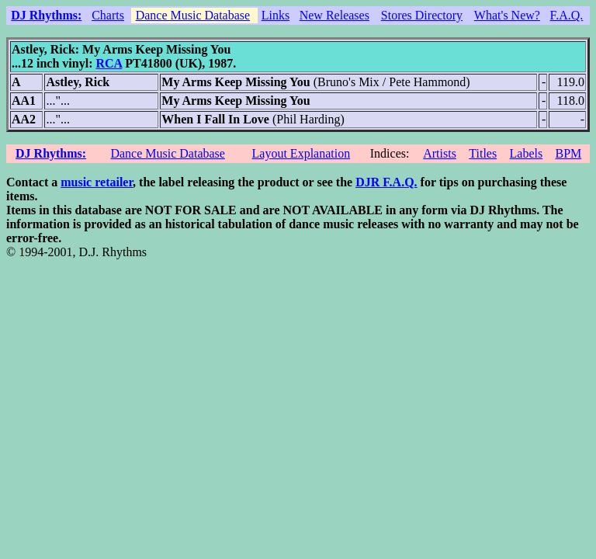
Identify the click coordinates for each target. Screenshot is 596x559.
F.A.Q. (567, 15)
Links (275, 15)
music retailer (97, 182)
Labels (526, 153)
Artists (439, 153)
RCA (108, 63)
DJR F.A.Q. (386, 182)
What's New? (507, 15)
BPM (568, 153)
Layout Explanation (301, 153)
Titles (483, 153)
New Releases (334, 15)
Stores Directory (422, 15)
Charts (108, 15)
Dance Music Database (193, 15)
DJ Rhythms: (46, 15)
